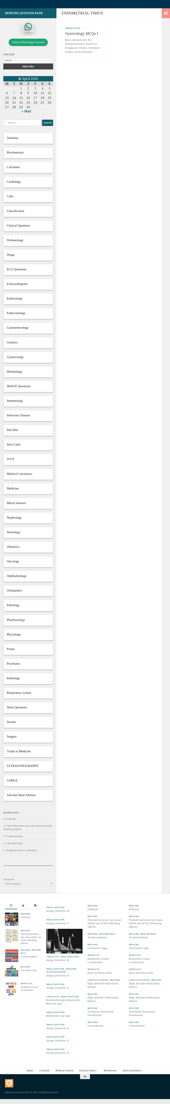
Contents (44, 1083)
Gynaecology (72, 30)
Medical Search (64, 1083)
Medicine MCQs (107, 935)
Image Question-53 (57, 1001)
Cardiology (52, 970)
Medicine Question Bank (24, 14)
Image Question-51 (57, 1053)
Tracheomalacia (14, 838)
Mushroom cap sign (58, 1029)
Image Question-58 (57, 912)
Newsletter (110, 1083)
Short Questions (132, 1083)
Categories (8, 881)
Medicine (25, 916)
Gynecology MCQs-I (81, 35)
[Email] (28, 62)
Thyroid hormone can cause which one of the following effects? (104, 925)
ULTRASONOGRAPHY (56, 985)
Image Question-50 (57, 1066)
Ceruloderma (95, 1027)
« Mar (27, 113)
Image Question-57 (57, 925)
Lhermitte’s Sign (14, 845)
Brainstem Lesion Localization (21, 852)
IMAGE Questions (55, 909)
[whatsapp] (28, 28)
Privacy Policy (87, 1083)
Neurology (26, 985)
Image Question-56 (57, 973)
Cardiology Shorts (98, 982)
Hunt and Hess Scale (99, 974)
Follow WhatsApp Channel (28, 43)
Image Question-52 (57, 1041)
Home (30, 1083)
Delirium (11, 820)
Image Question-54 (57, 988)
